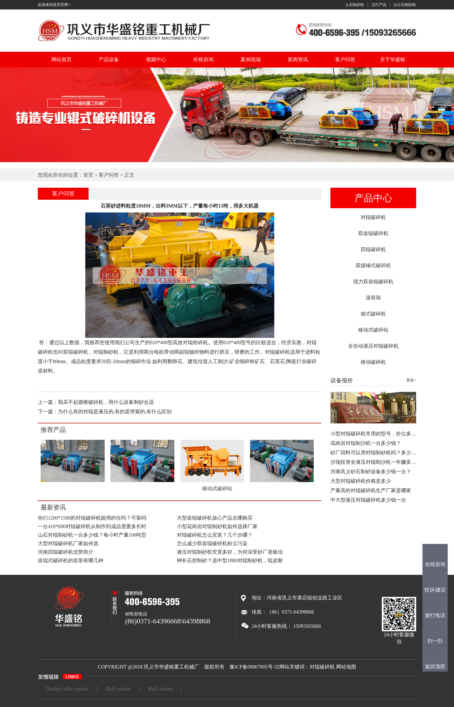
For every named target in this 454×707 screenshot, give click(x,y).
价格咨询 (203, 59)
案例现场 (251, 59)
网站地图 (346, 666)
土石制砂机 (354, 5)
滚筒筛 (373, 297)
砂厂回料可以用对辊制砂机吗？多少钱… (375, 452)
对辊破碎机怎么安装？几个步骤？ (215, 535)
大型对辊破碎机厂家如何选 (68, 543)
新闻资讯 (298, 59)
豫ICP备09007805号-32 (254, 666)
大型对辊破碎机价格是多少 (360, 481)
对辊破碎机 (373, 217)
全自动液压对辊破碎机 (373, 346)
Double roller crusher (67, 689)
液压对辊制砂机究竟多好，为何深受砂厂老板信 (230, 552)
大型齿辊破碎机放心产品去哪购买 (215, 518)
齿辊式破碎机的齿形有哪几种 (70, 560)
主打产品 (379, 5)
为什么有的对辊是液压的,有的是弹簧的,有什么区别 (115, 411)
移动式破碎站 (373, 330)
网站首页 (61, 59)
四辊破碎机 (373, 249)
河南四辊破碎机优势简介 (65, 552)
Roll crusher (118, 689)
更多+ (411, 380)
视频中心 (156, 59)
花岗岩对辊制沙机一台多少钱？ (365, 443)
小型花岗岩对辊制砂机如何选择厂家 (217, 526)
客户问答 (345, 59)
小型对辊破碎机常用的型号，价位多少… (375, 433)
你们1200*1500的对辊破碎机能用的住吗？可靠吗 (92, 518)
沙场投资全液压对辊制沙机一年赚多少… (375, 462)
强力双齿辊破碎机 (373, 281)
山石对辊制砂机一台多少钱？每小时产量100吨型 (92, 535)
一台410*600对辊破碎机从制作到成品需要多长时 (92, 526)
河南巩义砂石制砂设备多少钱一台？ (370, 471)
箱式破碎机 (373, 313)
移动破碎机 (373, 362)
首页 (88, 175)
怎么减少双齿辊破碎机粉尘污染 (212, 543)
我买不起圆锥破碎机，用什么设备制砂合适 (106, 402)
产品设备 (109, 59)
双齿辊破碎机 (373, 233)
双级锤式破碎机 (373, 265)
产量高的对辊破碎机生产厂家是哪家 (370, 490)
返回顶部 (435, 666)
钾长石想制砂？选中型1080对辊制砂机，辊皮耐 (230, 560)
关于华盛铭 (392, 59)
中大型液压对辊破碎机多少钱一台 (368, 500)
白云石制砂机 (404, 5)
